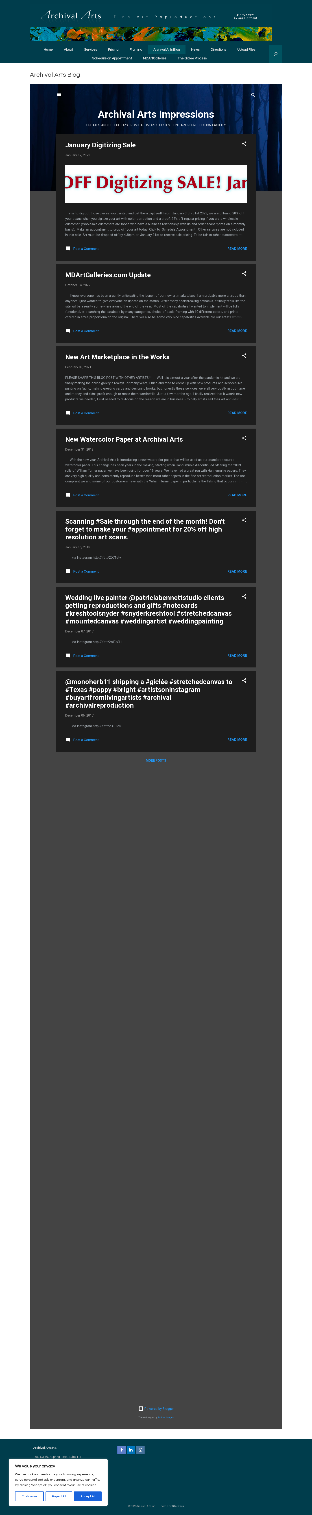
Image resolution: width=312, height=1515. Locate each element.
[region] (58, 1482)
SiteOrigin (178, 1506)
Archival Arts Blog (166, 49)
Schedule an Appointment (112, 58)
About (68, 49)
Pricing (113, 49)
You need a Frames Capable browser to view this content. (156, 756)
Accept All (88, 1496)
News (195, 49)
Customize (29, 1496)
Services (90, 49)
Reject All (59, 1496)
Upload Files (246, 49)
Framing (136, 49)
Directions (218, 49)
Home (48, 49)
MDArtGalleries (154, 58)
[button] (275, 54)
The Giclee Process (192, 58)
